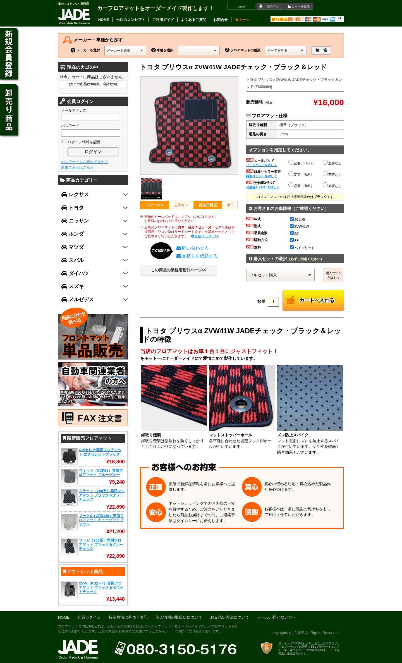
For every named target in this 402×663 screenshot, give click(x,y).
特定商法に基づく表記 (128, 617)
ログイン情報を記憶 (81, 142)
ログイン (272, 6)
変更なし (332, 175)
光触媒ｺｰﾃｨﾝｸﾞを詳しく (262, 187)
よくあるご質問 (193, 20)
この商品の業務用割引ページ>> (178, 270)
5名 (295, 234)
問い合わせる (192, 248)
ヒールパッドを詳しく (261, 165)
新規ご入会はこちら (77, 167)
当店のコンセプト (130, 20)
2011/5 (297, 220)
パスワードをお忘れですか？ (84, 162)
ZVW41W (299, 227)
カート (242, 20)
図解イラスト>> (205, 236)
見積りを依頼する (197, 255)
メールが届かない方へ (276, 617)
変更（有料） (301, 174)
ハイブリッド (302, 248)
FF (294, 241)
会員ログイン (89, 617)
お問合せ (220, 20)
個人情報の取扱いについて (178, 617)
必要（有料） (301, 185)
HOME (103, 20)
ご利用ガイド (163, 20)
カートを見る (300, 6)
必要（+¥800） (303, 162)
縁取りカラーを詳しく (261, 176)
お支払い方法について (229, 617)
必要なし (332, 163)
